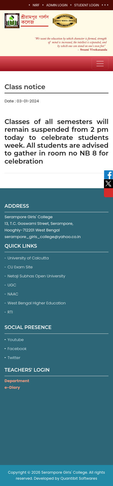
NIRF (36, 5)
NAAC (13, 294)
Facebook (18, 349)
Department (17, 381)
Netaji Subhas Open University (36, 276)
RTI (10, 312)
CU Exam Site (20, 267)
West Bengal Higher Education (37, 303)
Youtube (16, 340)
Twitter (14, 358)
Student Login (86, 5)
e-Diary (12, 387)
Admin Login (56, 5)
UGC (12, 285)
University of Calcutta (28, 258)
